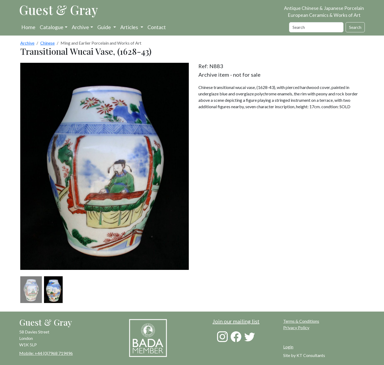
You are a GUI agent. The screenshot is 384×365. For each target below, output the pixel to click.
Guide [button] (104, 27)
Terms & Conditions (301, 321)
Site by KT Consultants (304, 355)
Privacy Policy (296, 327)
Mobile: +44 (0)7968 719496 (46, 353)
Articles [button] (129, 27)
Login (288, 346)
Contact (156, 27)
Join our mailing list (236, 321)
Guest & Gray (58, 9)
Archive (80, 27)
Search (355, 27)
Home (28, 27)
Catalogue (51, 27)
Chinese (47, 42)
